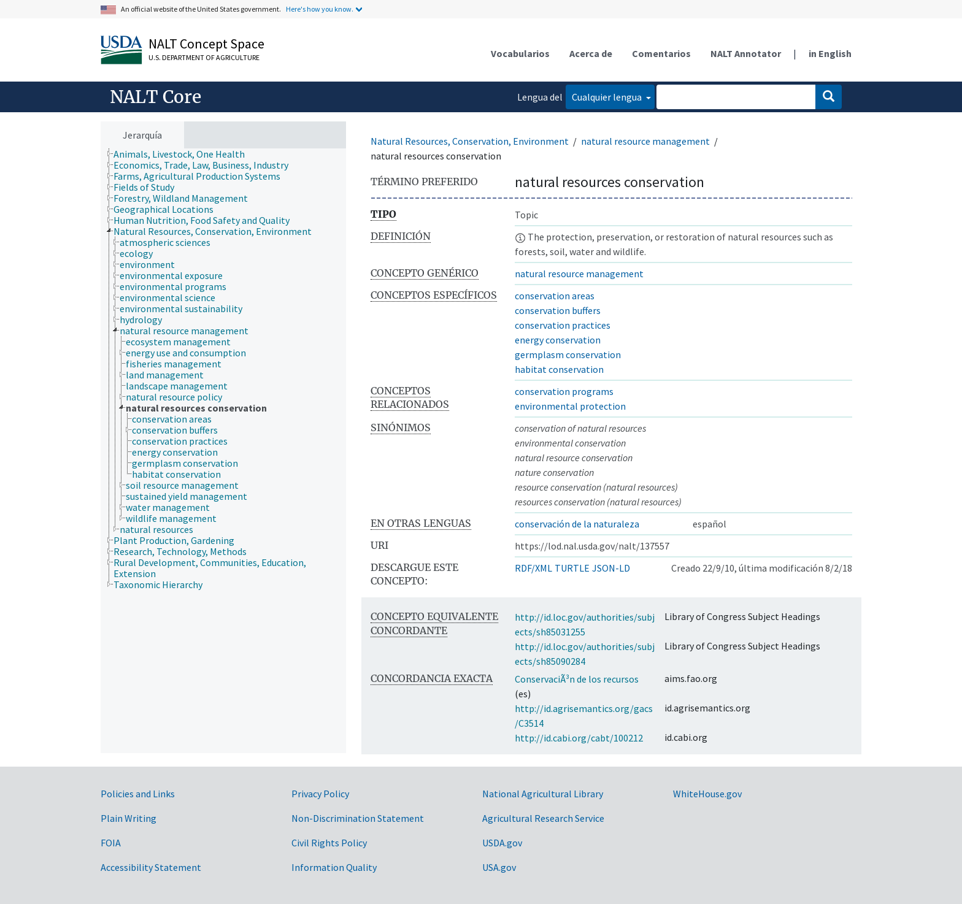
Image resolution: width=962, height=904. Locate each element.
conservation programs (564, 391)
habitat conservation (559, 369)
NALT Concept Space (206, 43)
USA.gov (499, 867)
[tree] (223, 451)
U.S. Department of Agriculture (204, 57)
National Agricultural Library (542, 793)
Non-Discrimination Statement (357, 818)
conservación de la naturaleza (577, 524)
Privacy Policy (320, 793)
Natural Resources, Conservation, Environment (470, 141)
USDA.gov (502, 843)
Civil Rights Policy (329, 843)
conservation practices (562, 325)
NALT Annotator (745, 53)
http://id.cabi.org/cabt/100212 (579, 738)
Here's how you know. (319, 8)
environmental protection (570, 406)
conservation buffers (558, 310)
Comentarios (661, 53)
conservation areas (555, 295)
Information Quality (334, 867)
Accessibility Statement (151, 867)
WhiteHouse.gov (707, 793)
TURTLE (572, 568)
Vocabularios (520, 53)
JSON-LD (611, 568)
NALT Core (155, 97)
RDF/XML (533, 568)
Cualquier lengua (608, 97)
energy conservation (558, 340)
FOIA (111, 843)
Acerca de (590, 53)
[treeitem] (184, 153)
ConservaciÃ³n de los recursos (577, 679)
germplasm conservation (568, 354)
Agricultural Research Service (543, 818)
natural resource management (645, 141)
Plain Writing (128, 818)
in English (830, 53)
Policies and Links (138, 793)
